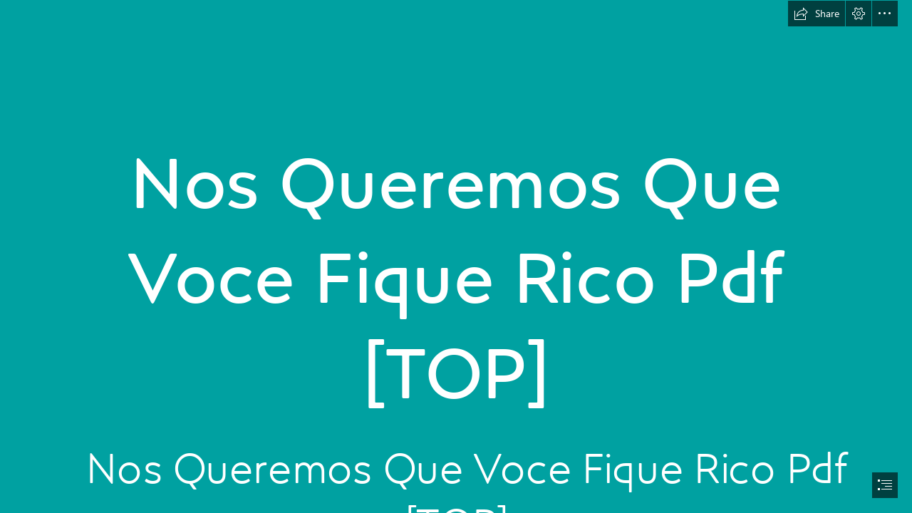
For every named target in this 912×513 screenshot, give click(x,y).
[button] (816, 13)
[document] (456, 256)
